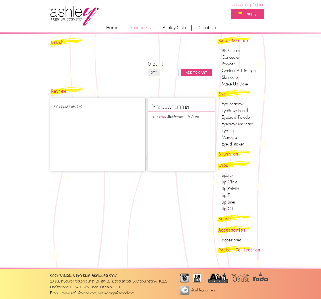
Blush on (228, 154)
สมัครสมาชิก (241, 5)
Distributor (208, 28)
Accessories (231, 230)
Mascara (229, 137)
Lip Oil (227, 208)
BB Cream (231, 50)
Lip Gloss (229, 182)
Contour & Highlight (239, 70)
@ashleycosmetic (198, 290)
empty (247, 13)
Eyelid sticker (233, 144)
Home (112, 28)
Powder (228, 63)
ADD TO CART (196, 72)
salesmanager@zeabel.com (116, 293)
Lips (223, 165)
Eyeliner (228, 130)
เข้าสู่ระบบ (258, 5)
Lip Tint (227, 195)
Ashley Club (174, 28)
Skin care (230, 77)
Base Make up (233, 40)
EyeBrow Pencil (235, 110)
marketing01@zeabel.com (79, 293)
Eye (222, 94)
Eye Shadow (232, 103)
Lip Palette (230, 188)
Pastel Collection (239, 250)
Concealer (230, 57)
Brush (224, 218)
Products (140, 28)
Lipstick (227, 175)
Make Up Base (235, 84)
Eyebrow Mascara (237, 123)
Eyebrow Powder (236, 117)
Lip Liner (228, 202)
